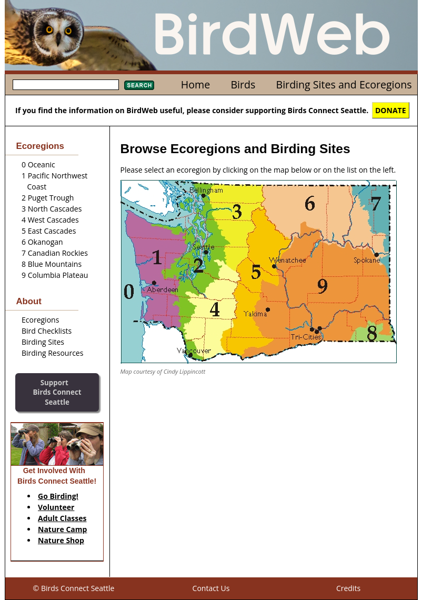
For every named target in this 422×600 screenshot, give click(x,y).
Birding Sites (43, 342)
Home (195, 84)
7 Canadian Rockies (55, 253)
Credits (348, 588)
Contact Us (211, 588)
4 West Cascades (50, 220)
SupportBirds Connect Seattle (57, 392)
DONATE (390, 110)
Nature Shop (61, 540)
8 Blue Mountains (52, 264)
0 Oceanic (38, 164)
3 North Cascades (52, 209)
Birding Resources (52, 353)
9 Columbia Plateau (55, 275)
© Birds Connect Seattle (74, 588)
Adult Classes (62, 518)
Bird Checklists (47, 331)
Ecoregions (40, 320)
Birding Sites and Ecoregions (344, 84)
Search (139, 85)
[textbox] (66, 84)
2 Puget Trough (48, 198)
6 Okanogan (42, 242)
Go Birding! (58, 496)
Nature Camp (62, 529)
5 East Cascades (49, 231)
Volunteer (56, 507)
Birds (242, 84)
